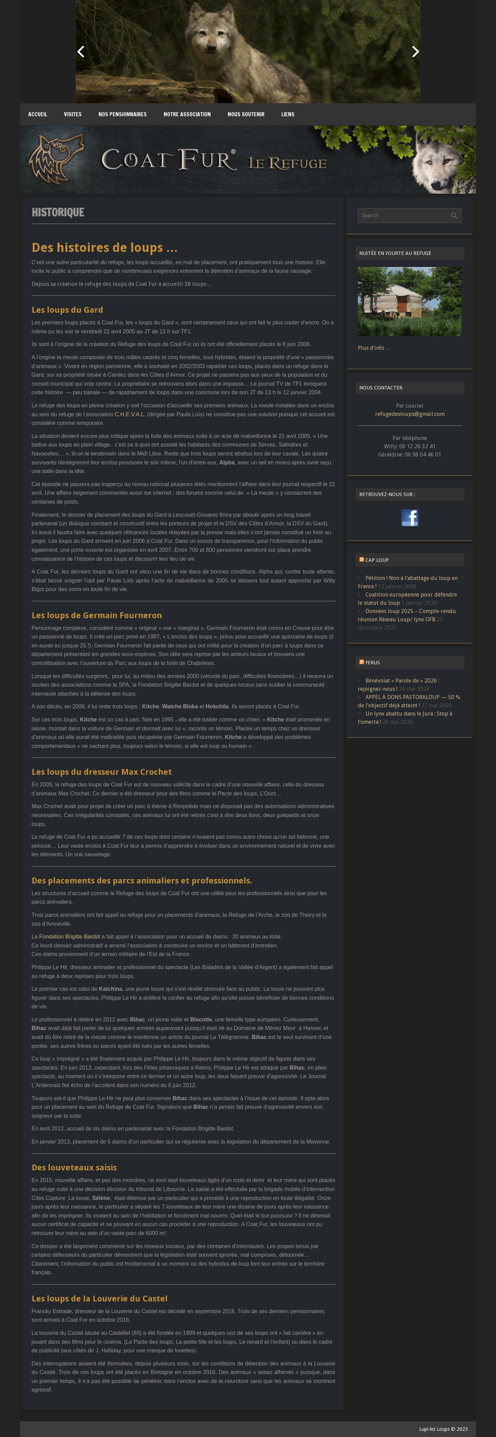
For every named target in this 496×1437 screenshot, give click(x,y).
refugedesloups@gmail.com (410, 414)
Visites (73, 114)
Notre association (187, 114)
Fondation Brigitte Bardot (69, 937)
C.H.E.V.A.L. (130, 414)
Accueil (37, 114)
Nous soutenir (246, 114)
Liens (287, 114)
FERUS (372, 662)
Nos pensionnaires (123, 114)
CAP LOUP (377, 560)
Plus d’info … (374, 348)
